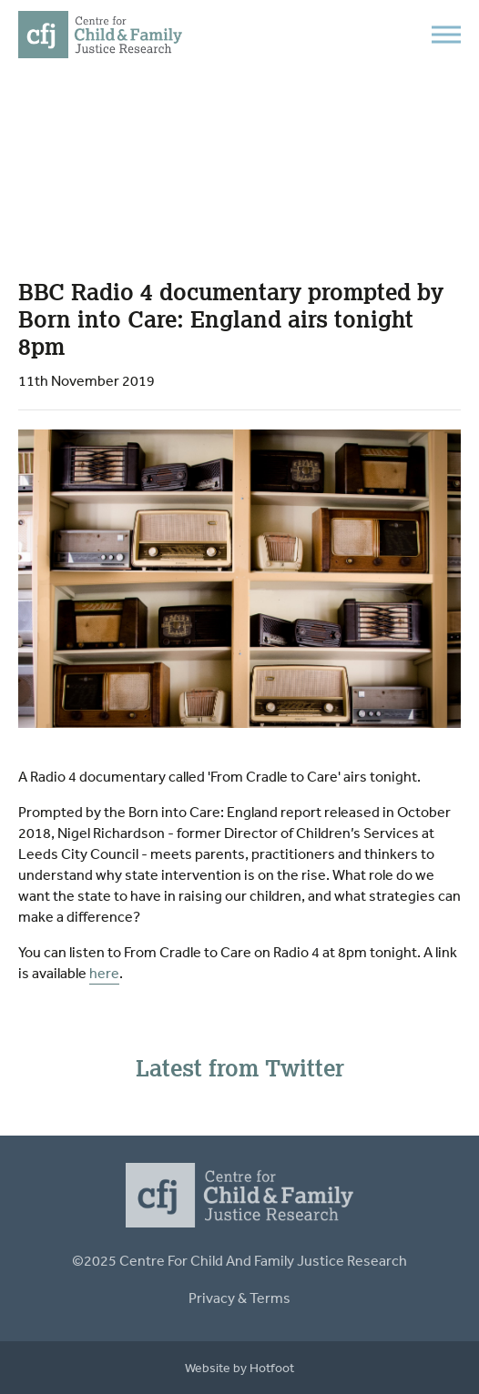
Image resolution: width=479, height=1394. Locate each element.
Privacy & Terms (239, 1297)
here (104, 973)
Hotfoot (272, 1367)
